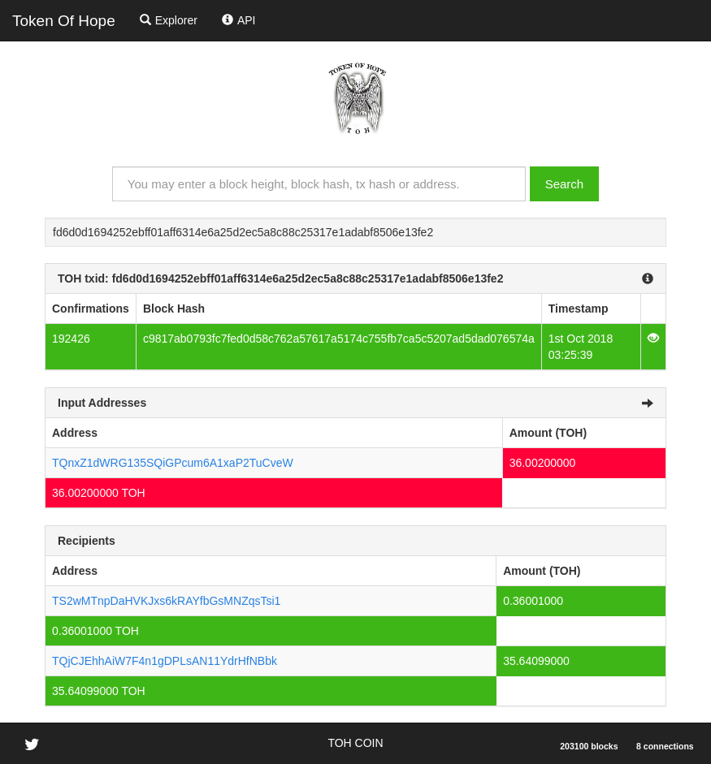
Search (564, 184)
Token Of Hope (63, 20)
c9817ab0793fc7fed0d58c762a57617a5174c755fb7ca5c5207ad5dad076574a (339, 338)
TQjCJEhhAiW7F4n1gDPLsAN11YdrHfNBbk (164, 660)
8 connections (665, 746)
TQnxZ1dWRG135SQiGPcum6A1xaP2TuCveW (172, 462)
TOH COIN (355, 742)
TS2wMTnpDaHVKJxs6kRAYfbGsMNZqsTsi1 (166, 600)
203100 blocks (589, 746)
